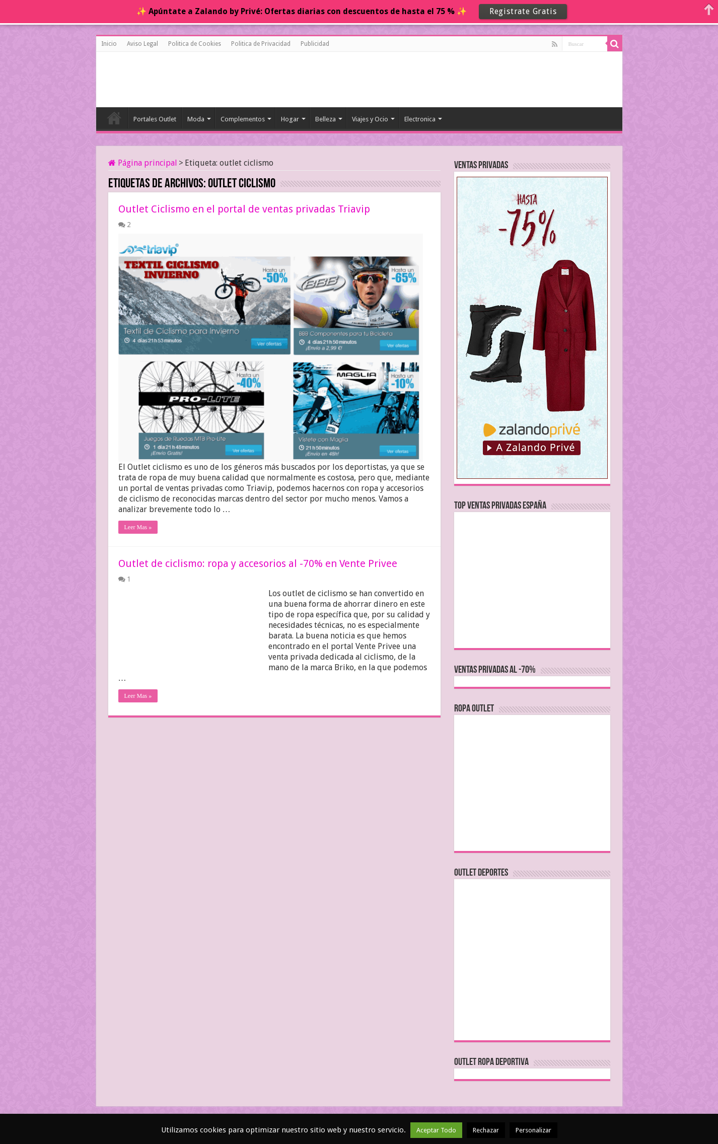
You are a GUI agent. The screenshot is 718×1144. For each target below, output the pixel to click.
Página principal (142, 163)
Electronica (420, 119)
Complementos (243, 119)
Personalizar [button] (533, 1130)
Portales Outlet (154, 119)
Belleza (325, 119)
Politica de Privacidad (261, 43)
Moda (195, 119)
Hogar (290, 119)
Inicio (109, 43)
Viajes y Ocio (370, 119)
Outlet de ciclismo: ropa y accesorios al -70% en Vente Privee (257, 563)
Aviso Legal (142, 43)
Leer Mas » (138, 527)
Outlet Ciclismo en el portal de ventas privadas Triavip (244, 209)
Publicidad (315, 43)
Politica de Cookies (194, 43)
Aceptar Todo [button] (436, 1130)
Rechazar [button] (486, 1130)
